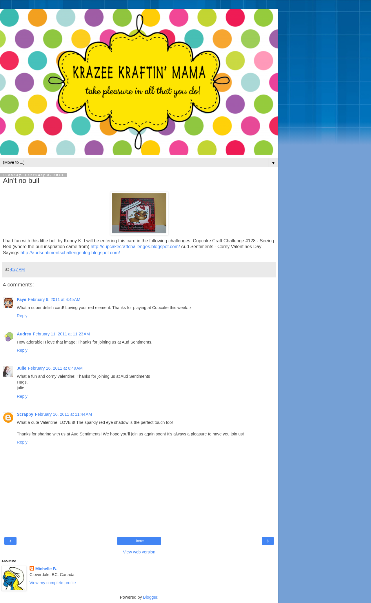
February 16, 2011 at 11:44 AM (63, 414)
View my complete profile (53, 582)
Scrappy (25, 414)
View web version (139, 552)
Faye (21, 299)
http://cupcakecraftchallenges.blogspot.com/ (135, 246)
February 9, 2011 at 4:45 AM (54, 299)
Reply (22, 315)
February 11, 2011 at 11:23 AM (61, 334)
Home (139, 541)
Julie (21, 368)
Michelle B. (46, 568)
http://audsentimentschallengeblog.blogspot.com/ (70, 252)
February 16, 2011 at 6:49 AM (55, 368)
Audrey (24, 334)
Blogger (150, 597)
